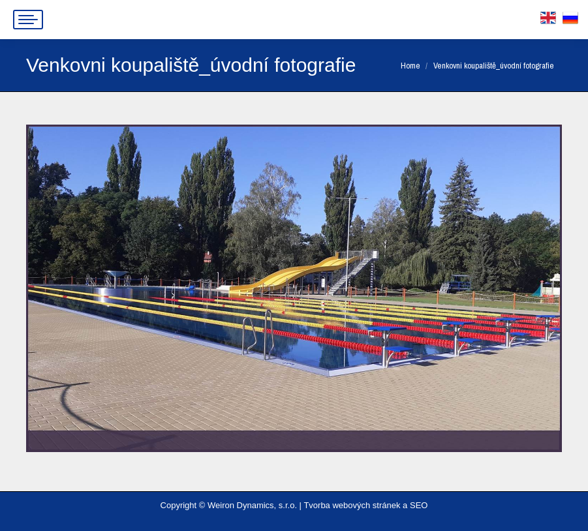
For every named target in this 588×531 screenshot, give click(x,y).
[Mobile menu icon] (28, 19)
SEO (418, 505)
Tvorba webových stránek (351, 505)
